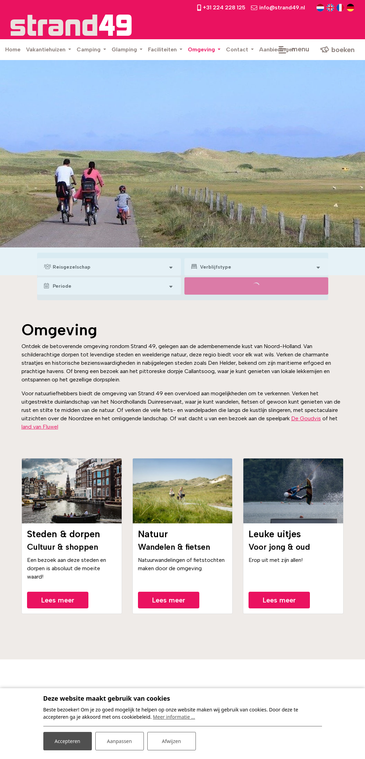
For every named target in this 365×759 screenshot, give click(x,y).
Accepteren (67, 741)
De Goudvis (306, 418)
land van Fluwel (39, 426)
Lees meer (57, 600)
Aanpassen (119, 741)
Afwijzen (171, 741)
